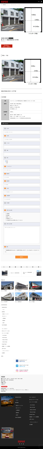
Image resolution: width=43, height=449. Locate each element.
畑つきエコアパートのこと (20, 389)
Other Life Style (32, 412)
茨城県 (21, 378)
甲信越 (2, 382)
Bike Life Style (4, 337)
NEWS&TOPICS (4, 307)
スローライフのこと (12, 389)
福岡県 (4, 381)
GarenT (19, 447)
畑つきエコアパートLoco (33, 399)
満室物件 (3, 320)
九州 (1, 381)
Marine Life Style (4, 339)
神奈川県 (6, 38)
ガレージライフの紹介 (5, 333)
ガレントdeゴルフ (4, 328)
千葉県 (19, 378)
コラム (3, 309)
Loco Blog (2, 389)
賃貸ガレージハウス (19, 405)
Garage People (4, 344)
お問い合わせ (4, 348)
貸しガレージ (11, 38)
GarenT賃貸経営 (18, 417)
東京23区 (4, 378)
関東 (2, 38)
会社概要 (31, 424)
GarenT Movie (3, 391)
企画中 (3, 322)
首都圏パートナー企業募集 (6, 346)
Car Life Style (4, 335)
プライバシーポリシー (5, 350)
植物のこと (7, 389)
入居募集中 (4, 318)
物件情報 (3, 311)
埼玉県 (16, 378)
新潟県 (5, 382)
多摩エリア (8, 378)
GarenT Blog (12, 388)
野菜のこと (27, 389)
